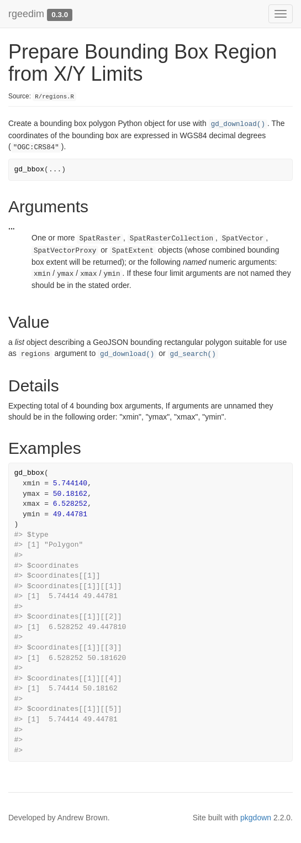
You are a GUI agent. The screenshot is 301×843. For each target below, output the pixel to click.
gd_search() (193, 354)
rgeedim (26, 13)
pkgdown (255, 817)
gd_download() (238, 124)
